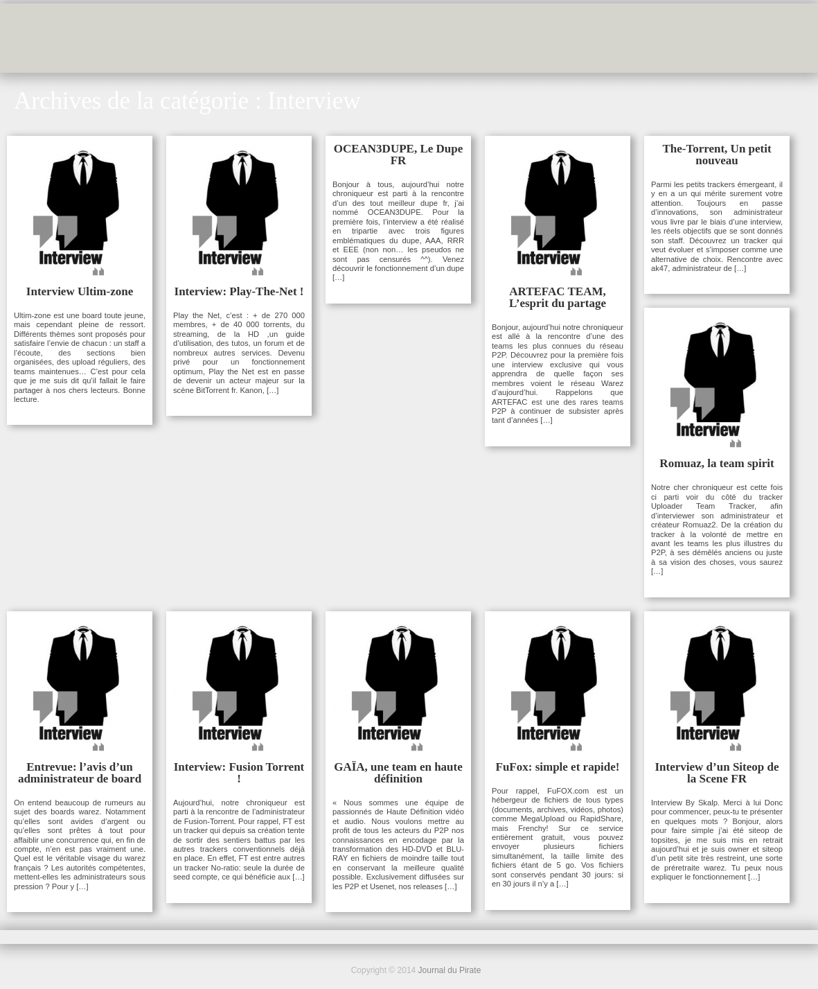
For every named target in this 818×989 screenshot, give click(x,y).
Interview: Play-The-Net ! (239, 291)
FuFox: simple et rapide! (558, 766)
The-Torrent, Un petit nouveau (716, 154)
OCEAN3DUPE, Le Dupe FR (398, 154)
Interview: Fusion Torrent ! (239, 772)
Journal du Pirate (449, 970)
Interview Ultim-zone (79, 291)
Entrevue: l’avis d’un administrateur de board (79, 772)
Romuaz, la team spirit (716, 463)
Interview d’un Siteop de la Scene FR (717, 772)
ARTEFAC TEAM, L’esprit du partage (557, 297)
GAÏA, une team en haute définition (398, 772)
